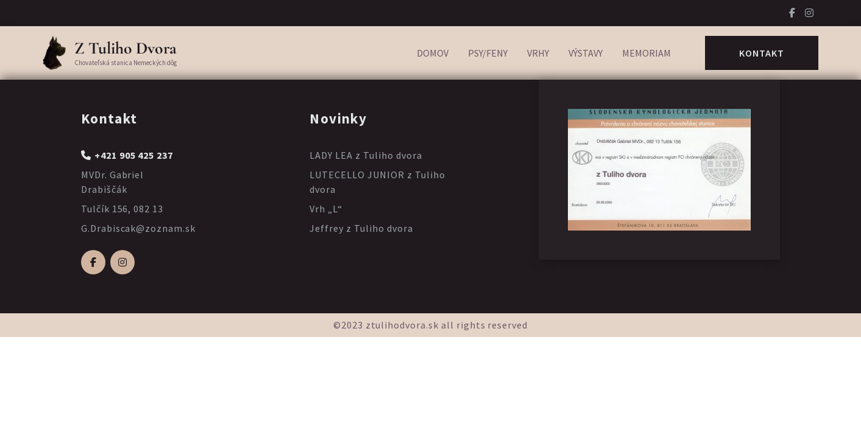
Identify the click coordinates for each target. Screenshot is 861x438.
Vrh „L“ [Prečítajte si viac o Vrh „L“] (326, 209)
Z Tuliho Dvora (125, 48)
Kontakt (761, 53)
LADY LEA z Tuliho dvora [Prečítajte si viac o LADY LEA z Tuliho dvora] (366, 155)
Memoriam (646, 53)
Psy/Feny (488, 53)
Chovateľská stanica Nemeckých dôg (125, 62)
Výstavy (586, 53)
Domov (432, 53)
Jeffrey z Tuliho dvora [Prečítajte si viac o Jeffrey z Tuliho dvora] (361, 228)
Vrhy (538, 53)
